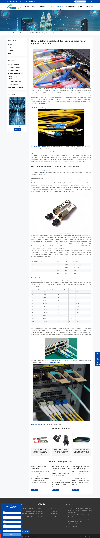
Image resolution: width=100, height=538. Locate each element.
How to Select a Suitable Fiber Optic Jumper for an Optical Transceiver (41, 33)
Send (11, 534)
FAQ (9, 53)
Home (27, 8)
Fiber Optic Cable (17, 70)
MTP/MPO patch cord (55, 362)
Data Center (17, 126)
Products (12, 60)
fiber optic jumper (38, 146)
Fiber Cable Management (17, 73)
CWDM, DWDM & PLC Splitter (17, 77)
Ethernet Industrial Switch (17, 87)
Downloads (11, 50)
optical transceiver (69, 88)
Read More (35, 489)
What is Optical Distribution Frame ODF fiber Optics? (80, 467)
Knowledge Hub (70, 8)
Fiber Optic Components (17, 81)
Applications (51, 8)
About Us (81, 8)
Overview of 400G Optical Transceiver (39, 467)
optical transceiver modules (66, 233)
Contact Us (89, 8)
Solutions (42, 8)
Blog (21, 33)
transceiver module (52, 90)
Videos (10, 44)
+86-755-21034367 (29, 1)
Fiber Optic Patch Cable (17, 67)
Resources (60, 8)
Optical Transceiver (17, 64)
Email (97, 358)
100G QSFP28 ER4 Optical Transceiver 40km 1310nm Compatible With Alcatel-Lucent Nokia (40, 452)
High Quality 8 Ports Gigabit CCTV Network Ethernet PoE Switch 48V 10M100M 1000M (81, 451)
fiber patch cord (46, 170)
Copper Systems (17, 84)
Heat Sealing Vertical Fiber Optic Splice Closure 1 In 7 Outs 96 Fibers (61, 451)
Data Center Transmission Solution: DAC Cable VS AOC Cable (61, 468)
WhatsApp (97, 354)
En (91, 1)
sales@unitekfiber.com (14, 1)
